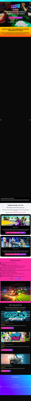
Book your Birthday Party (15, 232)
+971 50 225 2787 (23, 212)
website (16, 210)
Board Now (6, 371)
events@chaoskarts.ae (16, 212)
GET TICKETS (15, 278)
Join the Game (7, 350)
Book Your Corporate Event (15, 254)
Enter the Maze (7, 328)
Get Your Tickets (15, 17)
